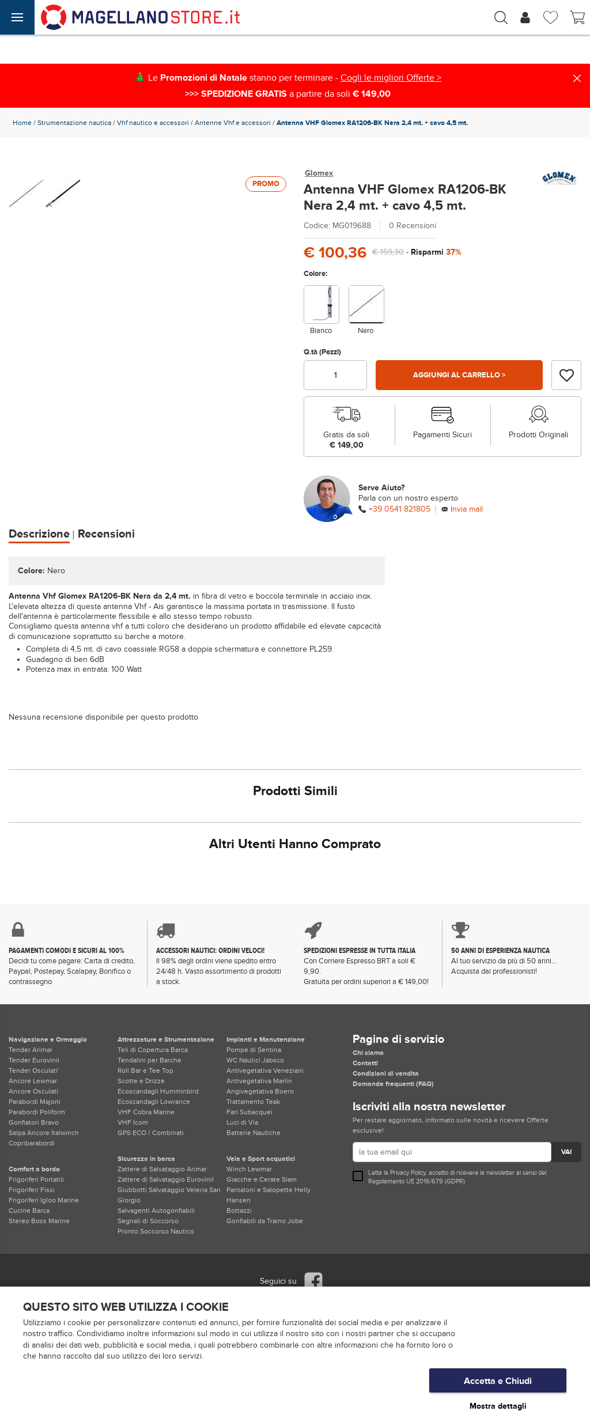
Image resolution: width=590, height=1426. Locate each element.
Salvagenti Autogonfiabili (156, 1210)
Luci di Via (242, 1122)
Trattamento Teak (253, 1102)
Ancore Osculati (33, 1091)
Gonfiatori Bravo (34, 1122)
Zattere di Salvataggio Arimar (162, 1169)
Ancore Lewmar (33, 1081)
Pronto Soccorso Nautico (156, 1231)
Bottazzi (239, 1210)
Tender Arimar (30, 1050)
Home (22, 123)
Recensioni (106, 534)
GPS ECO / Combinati (151, 1133)
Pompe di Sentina (253, 1050)
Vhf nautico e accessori (153, 123)
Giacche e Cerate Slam (261, 1179)
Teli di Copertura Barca (153, 1050)
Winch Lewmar (249, 1169)
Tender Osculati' (34, 1070)
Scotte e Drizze (141, 1081)
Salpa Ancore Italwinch (44, 1133)
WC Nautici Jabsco (255, 1060)
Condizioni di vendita (386, 1073)
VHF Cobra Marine (146, 1112)
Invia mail (467, 509)
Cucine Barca (29, 1210)
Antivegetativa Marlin (259, 1081)
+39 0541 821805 (399, 509)
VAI (566, 1152)
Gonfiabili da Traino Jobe (264, 1221)
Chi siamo (368, 1053)
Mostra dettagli (498, 1406)
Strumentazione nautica (74, 123)
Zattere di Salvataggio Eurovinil (166, 1179)
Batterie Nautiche (253, 1133)
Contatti (365, 1063)
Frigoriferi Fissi (32, 1190)
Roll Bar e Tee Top (145, 1070)
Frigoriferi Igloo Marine (44, 1200)
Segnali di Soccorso (148, 1221)
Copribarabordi (32, 1143)
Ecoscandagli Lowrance (154, 1102)
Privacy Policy (407, 1173)
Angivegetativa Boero (260, 1091)
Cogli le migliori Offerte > (391, 78)
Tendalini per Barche (149, 1060)
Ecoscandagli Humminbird (158, 1091)
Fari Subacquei (249, 1112)
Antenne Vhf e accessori (233, 123)
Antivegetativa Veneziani (265, 1070)
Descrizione (39, 534)
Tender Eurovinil (34, 1060)
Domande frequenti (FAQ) (393, 1084)
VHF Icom (133, 1122)
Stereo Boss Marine (39, 1221)
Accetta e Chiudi (498, 1383)
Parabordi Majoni (34, 1102)
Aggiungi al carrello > (459, 375)
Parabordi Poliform (37, 1112)
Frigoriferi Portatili (36, 1179)
